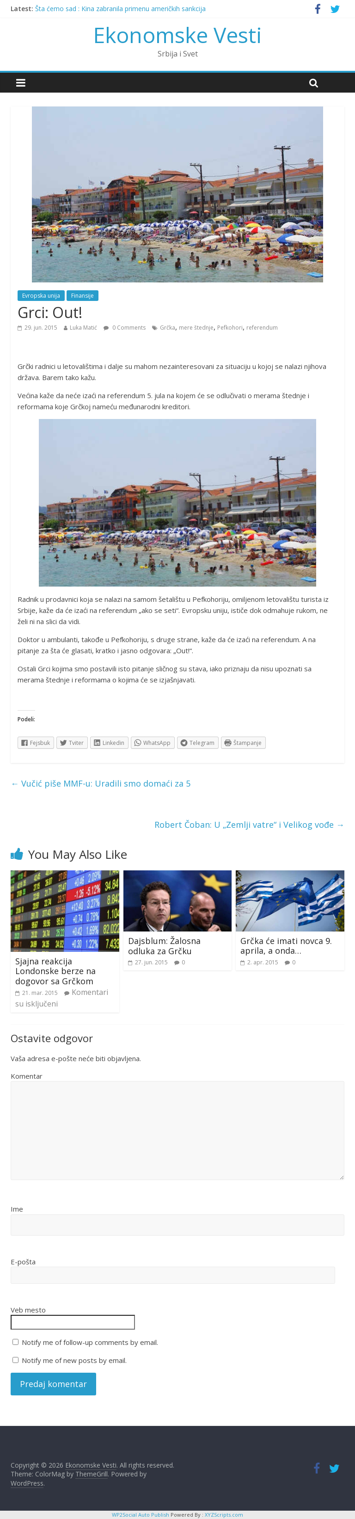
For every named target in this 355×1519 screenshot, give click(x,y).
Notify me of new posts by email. (74, 1360)
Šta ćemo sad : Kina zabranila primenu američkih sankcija (120, 8)
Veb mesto (28, 1309)
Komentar (27, 1076)
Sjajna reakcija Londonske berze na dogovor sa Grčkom (55, 971)
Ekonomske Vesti (177, 34)
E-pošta (23, 1261)
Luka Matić (83, 327)
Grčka (167, 327)
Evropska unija (41, 296)
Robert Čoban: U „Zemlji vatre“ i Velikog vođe (249, 824)
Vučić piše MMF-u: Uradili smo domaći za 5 (100, 783)
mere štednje (196, 327)
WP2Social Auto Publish (140, 1514)
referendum (262, 327)
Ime (17, 1208)
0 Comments (125, 327)
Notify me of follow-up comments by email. (90, 1342)
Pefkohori (230, 327)
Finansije (82, 296)
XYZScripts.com (224, 1514)
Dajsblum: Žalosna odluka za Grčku (164, 945)
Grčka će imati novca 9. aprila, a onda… (286, 945)
